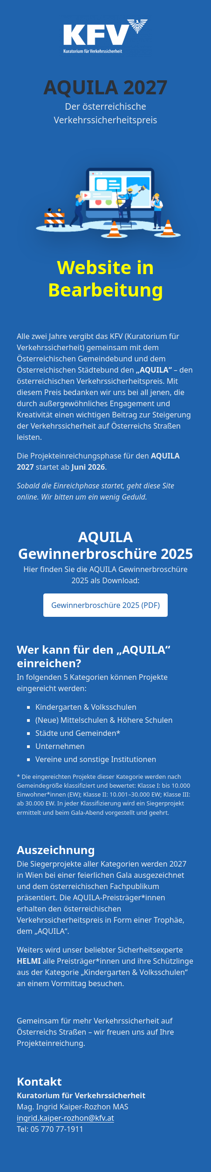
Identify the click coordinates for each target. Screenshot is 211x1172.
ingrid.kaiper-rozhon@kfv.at (65, 1118)
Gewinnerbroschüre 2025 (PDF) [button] (105, 605)
